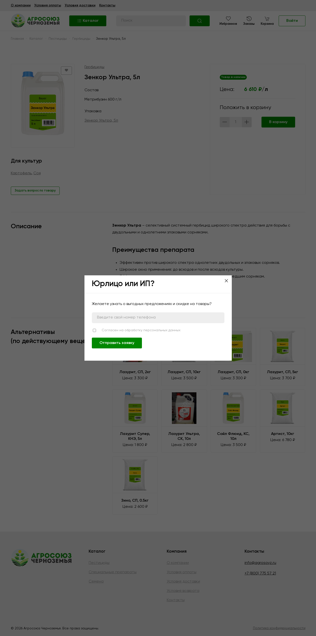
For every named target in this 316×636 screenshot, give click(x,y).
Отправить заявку (116, 343)
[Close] (226, 281)
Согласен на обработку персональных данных (141, 330)
